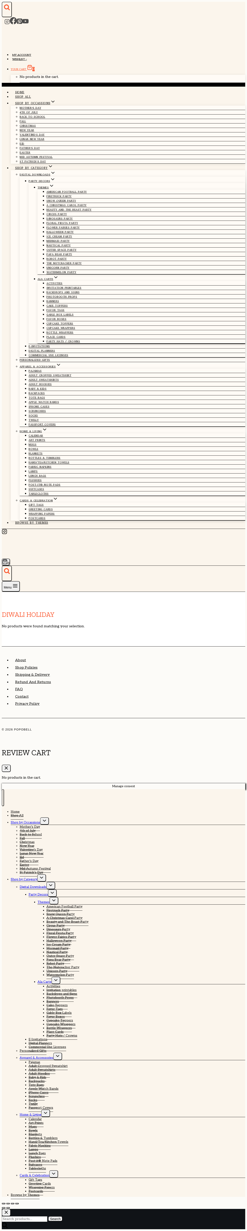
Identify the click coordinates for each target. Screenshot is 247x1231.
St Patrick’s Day (33, 161)
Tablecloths (39, 493)
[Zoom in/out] (3, 1203)
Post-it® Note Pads (45, 484)
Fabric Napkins (40, 467)
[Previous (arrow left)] (3, 1207)
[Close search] (6, 1212)
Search (55, 1219)
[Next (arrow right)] (8, 1207)
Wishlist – (19, 59)
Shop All (23, 97)
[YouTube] (25, 23)
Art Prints (37, 440)
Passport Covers (42, 424)
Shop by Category (24, 879)
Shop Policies (26, 668)
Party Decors (38, 894)
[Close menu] (3, 797)
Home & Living (30, 1114)
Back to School (32, 117)
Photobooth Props (61, 296)
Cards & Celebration (34, 1175)
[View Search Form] (7, 9)
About (20, 660)
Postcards (37, 518)
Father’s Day (29, 861)
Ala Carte (45, 982)
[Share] (12, 1203)
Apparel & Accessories (36, 1058)
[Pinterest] (19, 23)
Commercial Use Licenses (48, 355)
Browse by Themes (31, 523)
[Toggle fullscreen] (8, 1203)
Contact (22, 697)
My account (21, 55)
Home (20, 92)
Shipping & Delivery (32, 675)
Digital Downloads (33, 887)
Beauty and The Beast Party (69, 209)
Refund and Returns (33, 682)
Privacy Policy (27, 704)
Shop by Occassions (25, 822)
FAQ (19, 689)
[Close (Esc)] (17, 1203)
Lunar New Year (32, 139)
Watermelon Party (61, 272)
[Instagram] (7, 23)
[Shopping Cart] (6, 562)
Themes (44, 902)
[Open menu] (11, 586)
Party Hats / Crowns (63, 341)
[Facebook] (13, 23)
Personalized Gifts (35, 360)
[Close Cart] (6, 768)
